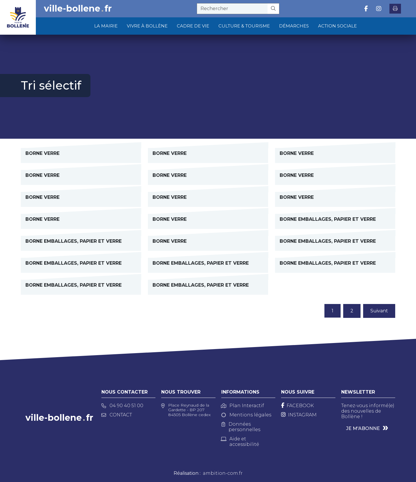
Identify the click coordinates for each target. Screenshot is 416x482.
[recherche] (232, 8)
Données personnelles (241, 426)
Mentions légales (246, 415)
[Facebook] (297, 405)
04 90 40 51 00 (122, 405)
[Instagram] (299, 415)
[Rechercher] (273, 8)
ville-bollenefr (78, 8)
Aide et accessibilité (240, 441)
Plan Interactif (242, 405)
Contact (116, 415)
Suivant (379, 311)
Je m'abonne (363, 428)
